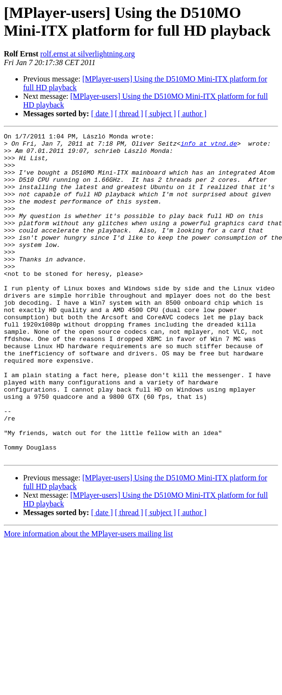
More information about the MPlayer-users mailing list (88, 599)
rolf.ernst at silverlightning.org (87, 54)
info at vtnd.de (209, 146)
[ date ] (102, 113)
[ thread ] (129, 113)
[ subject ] (160, 113)
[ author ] (192, 113)
